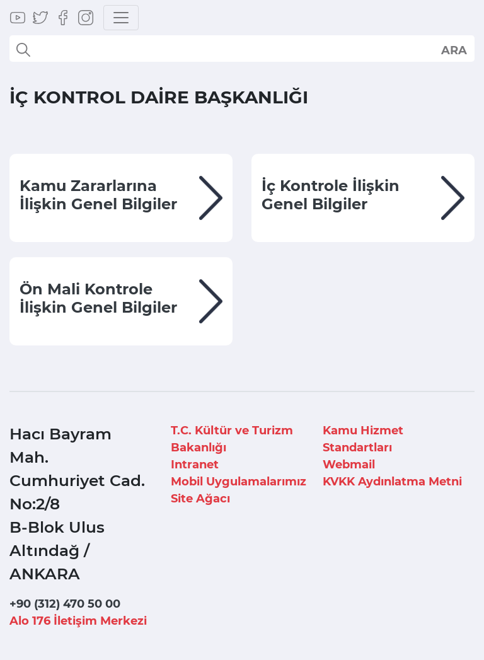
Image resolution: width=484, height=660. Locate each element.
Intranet (195, 465)
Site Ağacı (200, 499)
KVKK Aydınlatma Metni (392, 482)
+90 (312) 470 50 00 (64, 604)
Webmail (349, 465)
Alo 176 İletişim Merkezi (78, 621)
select (453, 50)
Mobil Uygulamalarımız (238, 482)
